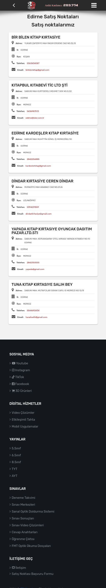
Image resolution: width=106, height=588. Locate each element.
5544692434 (33, 310)
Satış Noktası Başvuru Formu (33, 574)
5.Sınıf (16, 448)
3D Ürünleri (22, 391)
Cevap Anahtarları (25, 532)
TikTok (18, 377)
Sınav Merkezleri (23, 505)
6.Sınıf (16, 455)
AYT (14, 476)
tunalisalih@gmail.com (36, 317)
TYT (14, 469)
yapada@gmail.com (35, 269)
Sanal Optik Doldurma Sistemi (33, 511)
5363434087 (33, 63)
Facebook (20, 384)
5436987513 (33, 111)
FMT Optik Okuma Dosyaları (31, 546)
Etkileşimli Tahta (23, 419)
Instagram (21, 370)
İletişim (19, 568)
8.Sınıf (16, 462)
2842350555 (33, 262)
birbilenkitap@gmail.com (37, 70)
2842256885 (33, 159)
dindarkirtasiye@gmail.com (39, 214)
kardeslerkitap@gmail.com (38, 166)
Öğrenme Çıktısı (23, 539)
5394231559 (33, 207)
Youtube (20, 363)
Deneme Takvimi (23, 498)
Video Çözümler (23, 413)
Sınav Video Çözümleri (28, 525)
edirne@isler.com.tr (35, 118)
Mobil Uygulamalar (25, 426)
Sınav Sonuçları (23, 518)
